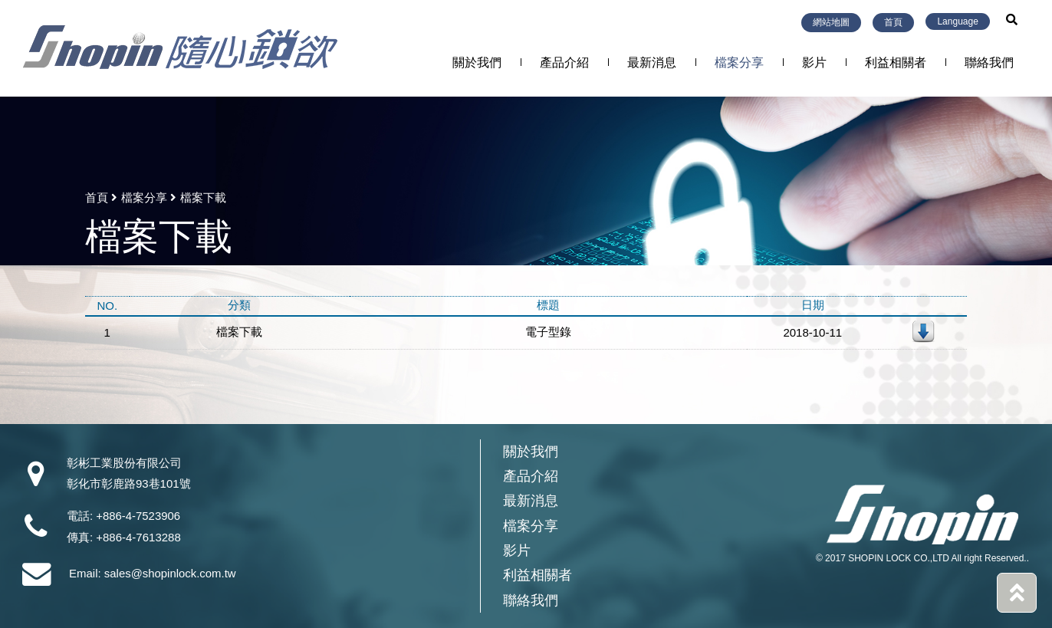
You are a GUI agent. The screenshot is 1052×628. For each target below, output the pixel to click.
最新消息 (651, 62)
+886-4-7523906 (138, 516)
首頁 (893, 22)
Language (957, 21)
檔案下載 (239, 331)
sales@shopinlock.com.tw (170, 573)
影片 (814, 62)
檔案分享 (739, 62)
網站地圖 (831, 22)
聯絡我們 (989, 62)
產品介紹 (564, 62)
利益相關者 (895, 62)
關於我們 (476, 62)
